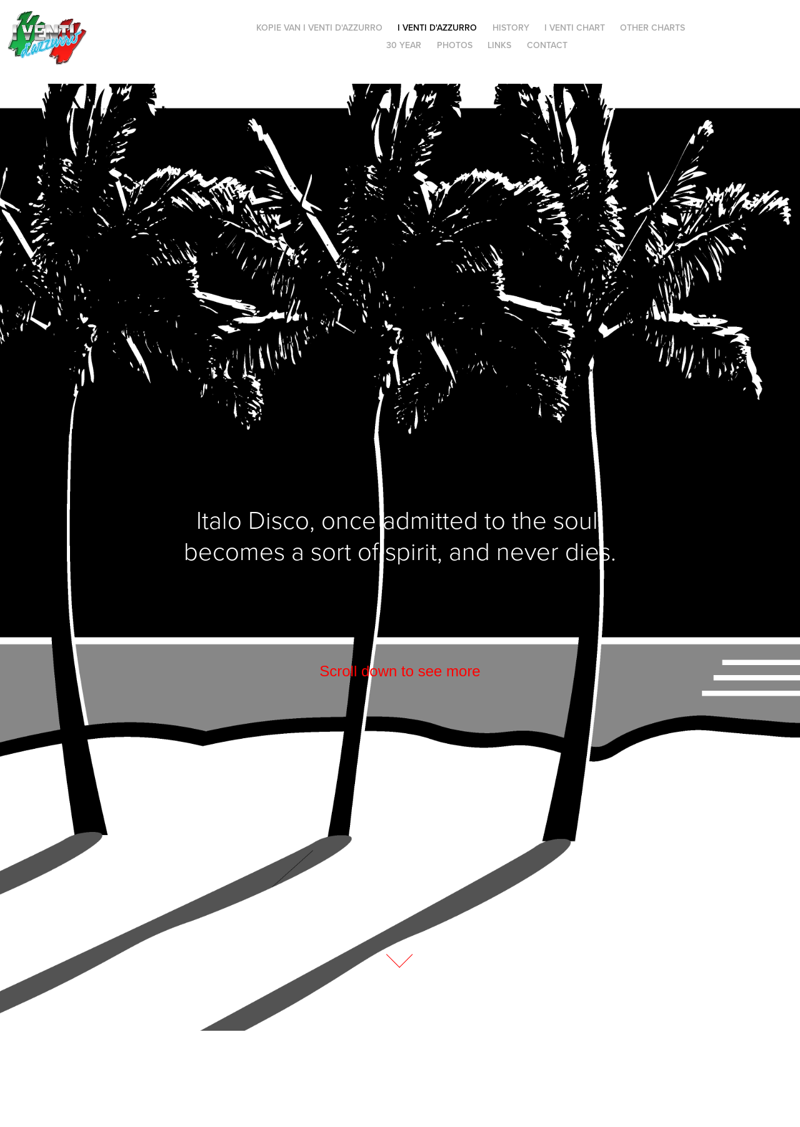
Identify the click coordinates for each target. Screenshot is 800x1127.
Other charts (652, 27)
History (510, 27)
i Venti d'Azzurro (437, 27)
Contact (547, 45)
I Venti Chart (574, 27)
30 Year (403, 45)
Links (499, 45)
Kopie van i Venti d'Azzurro (319, 27)
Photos (454, 45)
